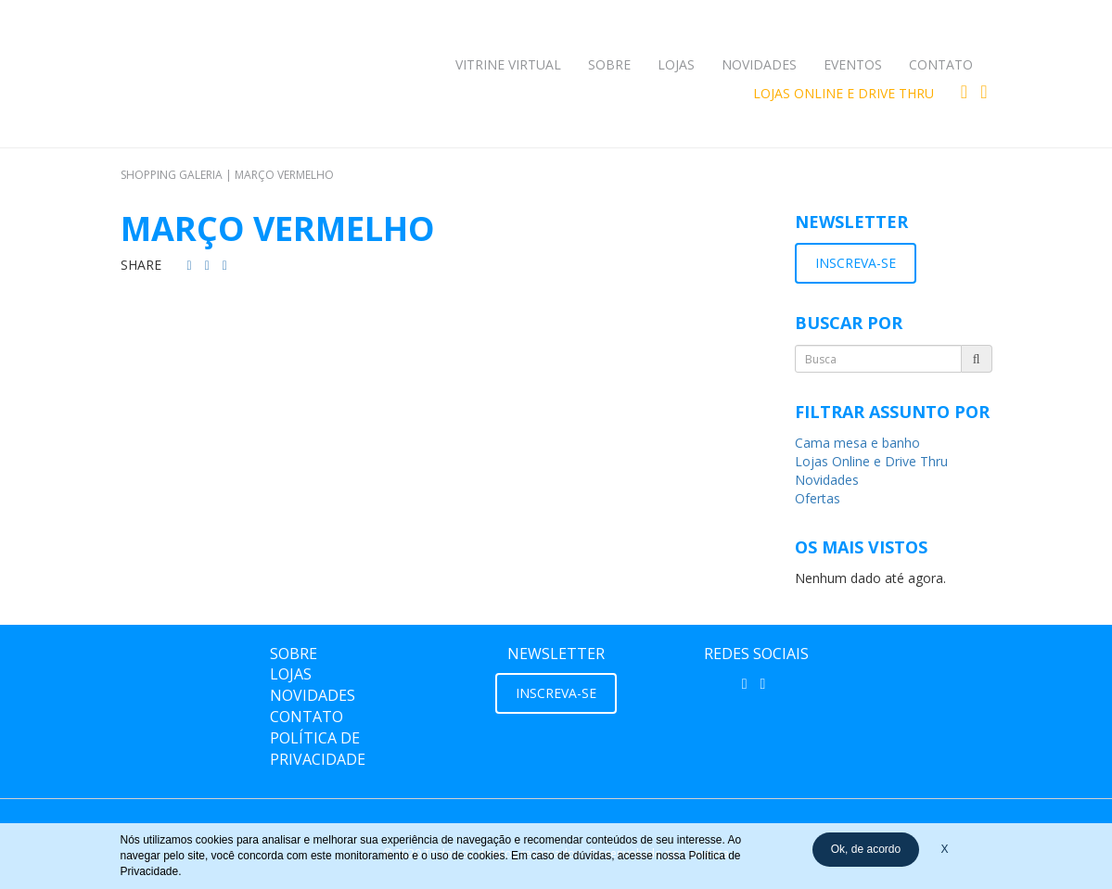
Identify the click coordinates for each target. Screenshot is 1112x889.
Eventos (853, 64)
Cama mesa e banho (857, 442)
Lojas (676, 64)
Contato (941, 64)
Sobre (609, 64)
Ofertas (817, 498)
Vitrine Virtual (508, 64)
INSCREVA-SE (855, 263)
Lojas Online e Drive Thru (843, 93)
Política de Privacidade (317, 748)
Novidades (759, 64)
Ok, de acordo (866, 849)
